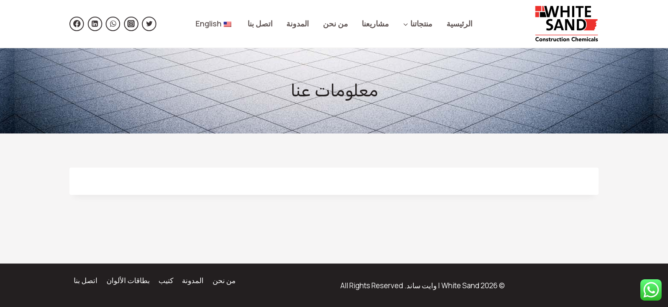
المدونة (297, 23)
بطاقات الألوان (128, 280)
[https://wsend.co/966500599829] (113, 24)
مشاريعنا (375, 23)
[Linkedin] (95, 24)
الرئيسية (459, 23)
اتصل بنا (260, 23)
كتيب (165, 280)
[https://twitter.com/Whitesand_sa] (149, 24)
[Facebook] (76, 24)
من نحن (335, 23)
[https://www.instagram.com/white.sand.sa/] (131, 24)
